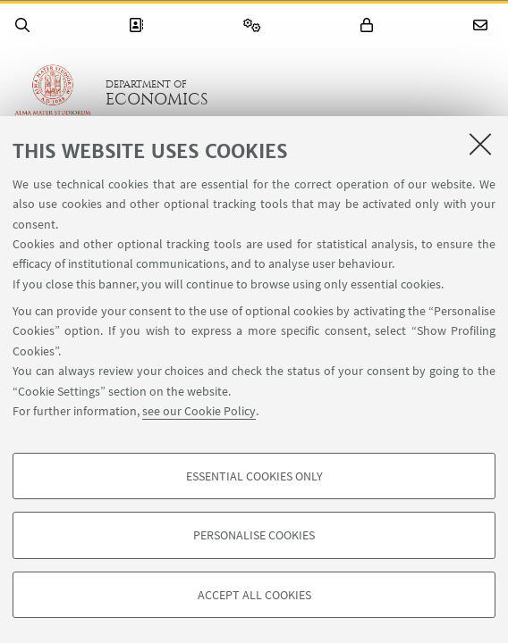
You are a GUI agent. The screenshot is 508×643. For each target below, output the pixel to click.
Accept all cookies (254, 595)
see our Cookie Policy (199, 411)
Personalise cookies (254, 535)
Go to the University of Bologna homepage (53, 93)
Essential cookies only (254, 476)
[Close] (480, 143)
